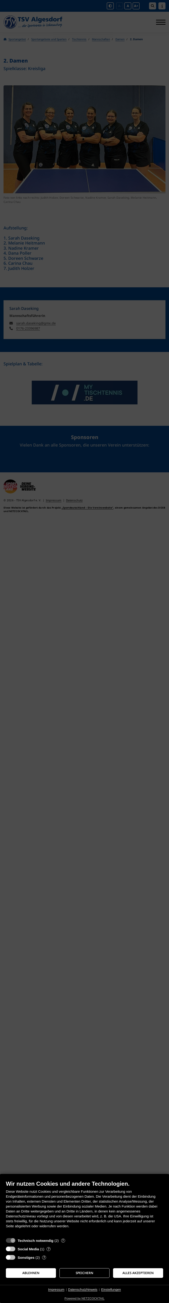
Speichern (84, 1273)
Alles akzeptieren (138, 1273)
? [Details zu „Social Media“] (48, 1249)
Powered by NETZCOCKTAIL (84, 1298)
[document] (84, 1208)
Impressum (56, 1289)
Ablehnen (30, 1273)
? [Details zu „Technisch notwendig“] (63, 1241)
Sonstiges (26, 1258)
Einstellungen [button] (111, 1289)
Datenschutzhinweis (83, 1289)
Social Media (28, 1249)
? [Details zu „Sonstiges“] (44, 1258)
